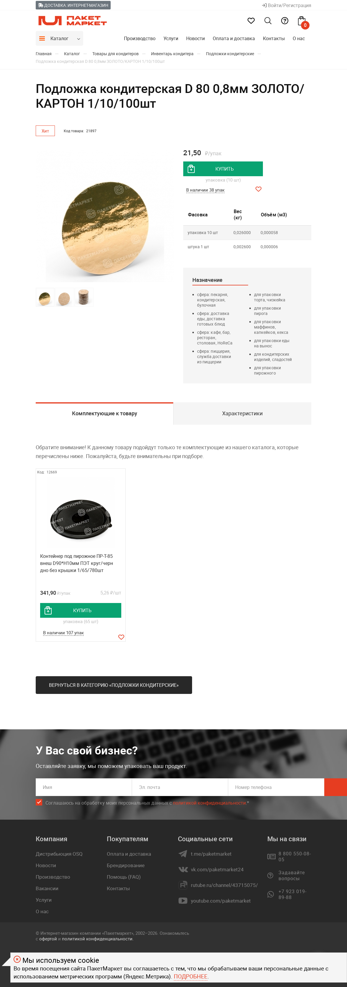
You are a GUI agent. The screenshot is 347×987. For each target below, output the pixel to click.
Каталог (59, 38)
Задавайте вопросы (292, 875)
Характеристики (242, 413)
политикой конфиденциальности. (98, 939)
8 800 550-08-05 (295, 856)
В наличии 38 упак (205, 190)
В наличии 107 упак (63, 632)
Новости (195, 38)
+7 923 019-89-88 (293, 894)
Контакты (274, 38)
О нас (299, 38)
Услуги (170, 38)
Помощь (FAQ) (124, 876)
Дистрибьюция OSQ (59, 853)
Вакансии (47, 888)
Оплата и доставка (234, 38)
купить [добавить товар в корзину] (224, 169)
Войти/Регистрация (286, 5)
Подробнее (190, 976)
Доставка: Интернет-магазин (73, 5)
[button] (169, 216)
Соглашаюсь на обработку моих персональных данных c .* (147, 803)
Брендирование (126, 865)
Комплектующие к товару (104, 413)
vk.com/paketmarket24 (217, 869)
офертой (48, 939)
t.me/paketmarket (211, 854)
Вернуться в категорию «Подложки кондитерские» (114, 685)
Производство (140, 38)
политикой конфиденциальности (209, 803)
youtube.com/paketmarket (221, 901)
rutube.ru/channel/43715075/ (224, 885)
